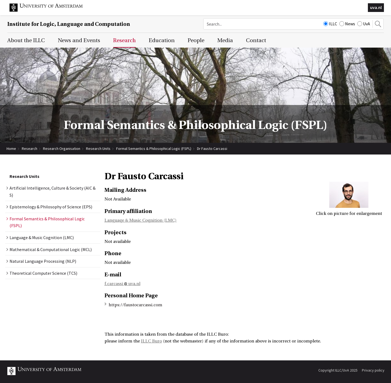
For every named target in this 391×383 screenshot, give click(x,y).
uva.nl (376, 7)
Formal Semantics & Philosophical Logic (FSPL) (153, 148)
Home (11, 148)
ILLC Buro (151, 341)
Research (29, 148)
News (347, 23)
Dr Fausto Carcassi (212, 148)
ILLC (330, 23)
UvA (363, 23)
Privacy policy (373, 370)
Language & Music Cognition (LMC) (140, 220)
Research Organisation (61, 148)
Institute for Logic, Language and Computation (68, 24)
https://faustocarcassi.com (135, 304)
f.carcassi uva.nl (122, 283)
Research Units (98, 148)
